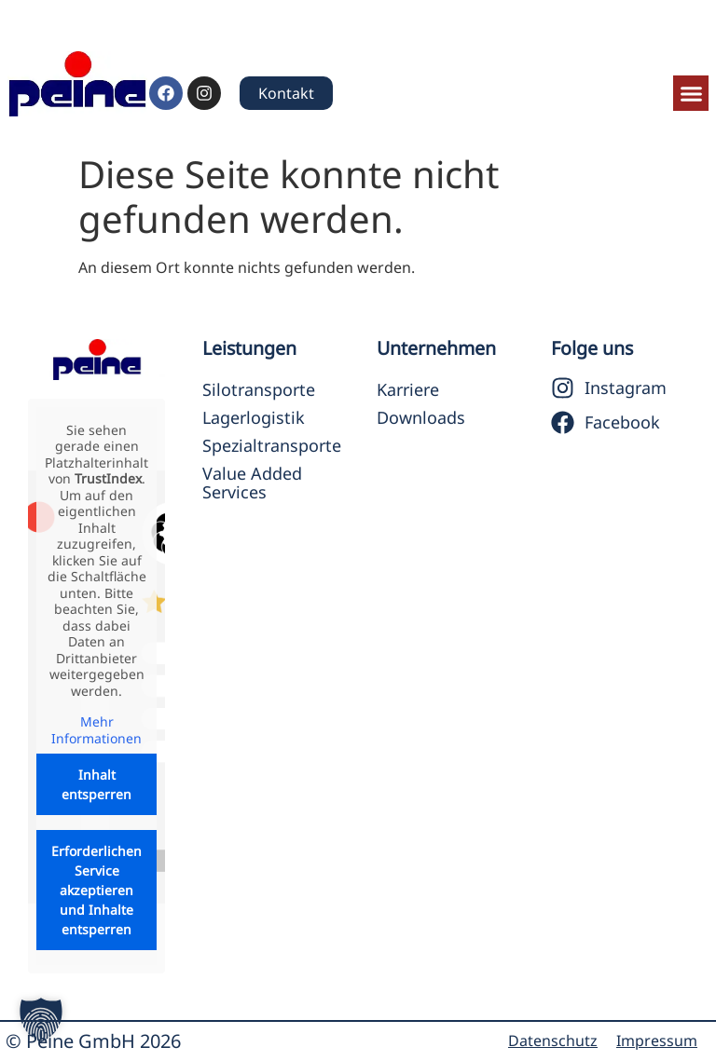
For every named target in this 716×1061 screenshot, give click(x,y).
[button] (691, 93)
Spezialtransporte (270, 445)
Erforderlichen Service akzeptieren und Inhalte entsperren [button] (96, 891)
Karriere (408, 389)
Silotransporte (258, 389)
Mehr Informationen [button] (96, 730)
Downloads (421, 417)
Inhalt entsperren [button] (96, 785)
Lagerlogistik (253, 417)
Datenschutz (553, 1040)
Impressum (656, 1040)
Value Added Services (252, 482)
